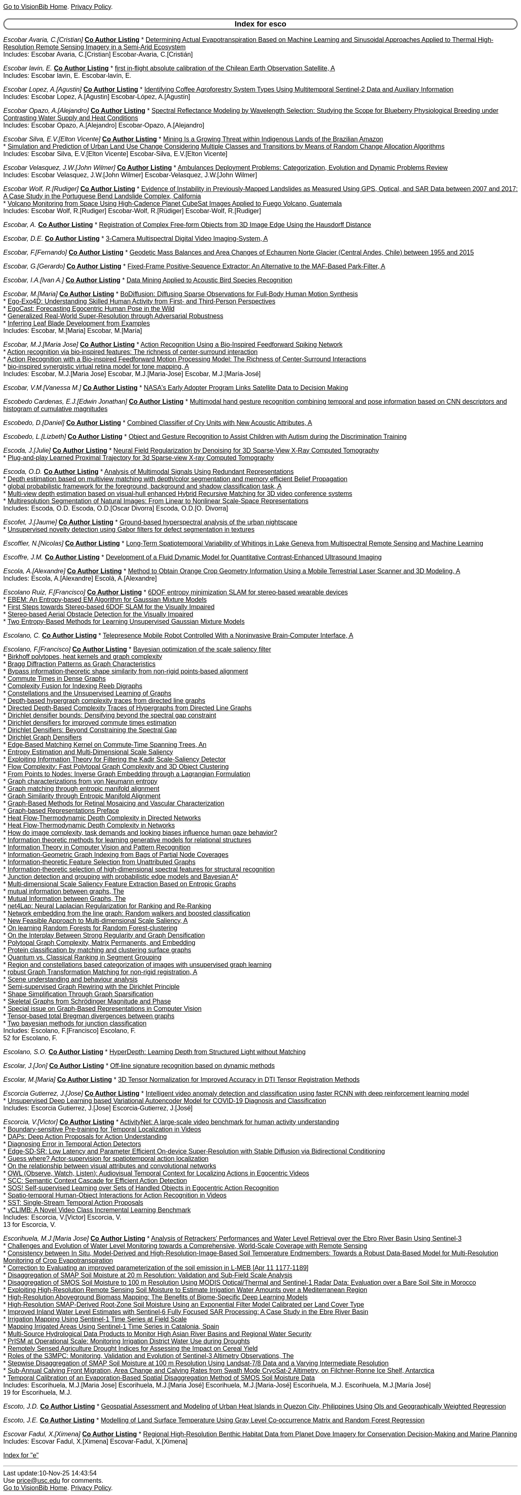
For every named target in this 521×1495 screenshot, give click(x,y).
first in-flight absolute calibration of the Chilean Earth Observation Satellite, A (225, 68)
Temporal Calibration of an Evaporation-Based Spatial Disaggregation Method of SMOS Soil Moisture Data (161, 1377)
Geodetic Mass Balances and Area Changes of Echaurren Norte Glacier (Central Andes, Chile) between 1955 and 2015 (301, 252)
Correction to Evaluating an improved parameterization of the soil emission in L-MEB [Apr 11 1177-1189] (158, 1267)
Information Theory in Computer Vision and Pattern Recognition (99, 847)
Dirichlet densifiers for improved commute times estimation (92, 722)
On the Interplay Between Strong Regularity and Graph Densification (106, 935)
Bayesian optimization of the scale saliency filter (202, 649)
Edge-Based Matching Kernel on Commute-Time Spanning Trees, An (107, 744)
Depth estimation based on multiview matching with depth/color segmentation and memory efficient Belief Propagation (178, 479)
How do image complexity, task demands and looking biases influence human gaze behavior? (142, 832)
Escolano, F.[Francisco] (36, 649)
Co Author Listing (112, 39)
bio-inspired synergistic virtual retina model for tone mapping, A (98, 366)
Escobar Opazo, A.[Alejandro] (46, 110)
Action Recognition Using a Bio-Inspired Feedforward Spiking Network (241, 344)
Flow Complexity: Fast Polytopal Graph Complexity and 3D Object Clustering (118, 766)
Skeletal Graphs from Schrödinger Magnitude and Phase (89, 1001)
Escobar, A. (19, 224)
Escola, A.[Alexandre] (34, 571)
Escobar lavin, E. (27, 68)
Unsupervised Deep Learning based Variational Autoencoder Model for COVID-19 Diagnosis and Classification (167, 1100)
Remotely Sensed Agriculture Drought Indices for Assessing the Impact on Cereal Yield (133, 1348)
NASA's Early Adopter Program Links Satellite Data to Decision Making (246, 387)
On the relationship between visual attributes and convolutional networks (112, 1166)
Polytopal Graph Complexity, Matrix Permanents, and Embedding (101, 942)
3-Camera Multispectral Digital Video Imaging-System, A (187, 238)
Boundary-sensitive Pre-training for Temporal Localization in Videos (104, 1129)
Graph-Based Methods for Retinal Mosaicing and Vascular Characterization (116, 803)
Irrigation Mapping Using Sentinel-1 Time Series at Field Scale (97, 1319)
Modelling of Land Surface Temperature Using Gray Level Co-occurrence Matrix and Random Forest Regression (263, 1420)
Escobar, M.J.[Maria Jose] (40, 344)
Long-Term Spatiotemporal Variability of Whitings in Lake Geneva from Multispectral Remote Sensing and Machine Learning (304, 543)
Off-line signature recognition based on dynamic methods (192, 1065)
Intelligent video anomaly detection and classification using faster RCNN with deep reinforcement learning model (307, 1093)
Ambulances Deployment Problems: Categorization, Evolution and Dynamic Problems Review (312, 167)
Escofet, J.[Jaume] (30, 522)
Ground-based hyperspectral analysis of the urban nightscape (209, 522)
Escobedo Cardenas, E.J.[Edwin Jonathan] (65, 401)
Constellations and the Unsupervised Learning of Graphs (89, 693)
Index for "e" (21, 1455)
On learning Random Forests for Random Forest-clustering (92, 928)
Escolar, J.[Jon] (25, 1065)
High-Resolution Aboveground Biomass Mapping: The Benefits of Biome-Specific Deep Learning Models (158, 1297)
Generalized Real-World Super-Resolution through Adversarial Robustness (115, 316)
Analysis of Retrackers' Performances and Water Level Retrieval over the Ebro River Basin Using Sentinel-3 (306, 1238)
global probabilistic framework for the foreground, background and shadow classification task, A (145, 486)
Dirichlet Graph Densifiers (45, 737)
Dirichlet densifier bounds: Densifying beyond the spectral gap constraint (112, 715)
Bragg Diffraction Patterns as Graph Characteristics (81, 664)
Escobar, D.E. (23, 238)
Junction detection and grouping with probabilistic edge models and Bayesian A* (123, 876)
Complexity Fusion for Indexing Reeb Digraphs (75, 686)
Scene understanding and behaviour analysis (73, 979)
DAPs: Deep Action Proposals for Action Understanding (87, 1136)
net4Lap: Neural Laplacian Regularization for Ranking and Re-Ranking (109, 906)
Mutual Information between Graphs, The (67, 898)
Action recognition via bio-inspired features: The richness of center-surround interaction (132, 351)
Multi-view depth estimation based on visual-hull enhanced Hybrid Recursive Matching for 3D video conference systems (180, 493)
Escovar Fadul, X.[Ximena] (41, 1434)
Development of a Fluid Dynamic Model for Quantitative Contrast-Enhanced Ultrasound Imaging (244, 557)
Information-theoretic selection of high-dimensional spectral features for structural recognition (141, 869)
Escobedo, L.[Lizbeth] (34, 436)
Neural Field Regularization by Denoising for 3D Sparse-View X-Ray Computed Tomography (246, 450)
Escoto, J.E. (20, 1420)
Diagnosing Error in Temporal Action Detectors (74, 1144)
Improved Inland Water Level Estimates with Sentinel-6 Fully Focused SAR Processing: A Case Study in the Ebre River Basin (188, 1311)
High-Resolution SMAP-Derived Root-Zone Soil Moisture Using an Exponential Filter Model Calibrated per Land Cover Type (186, 1304)
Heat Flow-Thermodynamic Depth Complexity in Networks (91, 825)
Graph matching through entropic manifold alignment (84, 788)
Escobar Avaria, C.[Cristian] (43, 39)
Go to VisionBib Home (35, 6)
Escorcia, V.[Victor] (30, 1121)
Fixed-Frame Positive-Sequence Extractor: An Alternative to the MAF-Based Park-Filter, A (256, 266)
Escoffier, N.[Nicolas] (33, 543)
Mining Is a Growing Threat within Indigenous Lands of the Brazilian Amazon (273, 139)
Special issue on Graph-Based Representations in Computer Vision (104, 1008)
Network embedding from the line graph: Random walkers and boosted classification (129, 913)
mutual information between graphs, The (66, 891)
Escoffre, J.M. (23, 557)
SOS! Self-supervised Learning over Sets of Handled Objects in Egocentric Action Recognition (143, 1188)
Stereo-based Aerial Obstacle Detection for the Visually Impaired (100, 614)
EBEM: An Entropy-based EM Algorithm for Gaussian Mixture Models (107, 599)
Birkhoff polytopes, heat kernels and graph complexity (85, 656)
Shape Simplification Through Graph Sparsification (80, 994)
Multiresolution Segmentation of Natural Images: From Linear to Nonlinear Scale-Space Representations (158, 501)
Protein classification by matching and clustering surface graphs (99, 950)
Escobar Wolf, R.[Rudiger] (41, 188)
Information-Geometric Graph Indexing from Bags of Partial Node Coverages (118, 854)
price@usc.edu (38, 1480)
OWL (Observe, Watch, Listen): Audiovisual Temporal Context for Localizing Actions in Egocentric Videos (158, 1173)
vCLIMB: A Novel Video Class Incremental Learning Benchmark (99, 1210)
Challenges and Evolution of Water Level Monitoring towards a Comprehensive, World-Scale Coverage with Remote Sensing (187, 1245)
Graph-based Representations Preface (63, 810)
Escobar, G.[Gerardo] (34, 266)
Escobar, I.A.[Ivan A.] (33, 280)
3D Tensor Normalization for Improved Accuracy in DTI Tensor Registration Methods (238, 1079)
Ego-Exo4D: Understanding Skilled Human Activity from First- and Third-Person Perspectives (142, 301)
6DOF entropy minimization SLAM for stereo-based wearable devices (248, 592)
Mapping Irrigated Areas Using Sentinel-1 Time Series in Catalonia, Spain (113, 1326)
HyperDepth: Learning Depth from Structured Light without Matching (207, 1051)
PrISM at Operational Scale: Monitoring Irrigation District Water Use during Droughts (129, 1341)
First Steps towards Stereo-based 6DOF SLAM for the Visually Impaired (111, 606)
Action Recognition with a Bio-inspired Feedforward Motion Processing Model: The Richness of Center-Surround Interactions (186, 359)
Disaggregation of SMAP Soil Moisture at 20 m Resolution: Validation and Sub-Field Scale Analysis (150, 1275)
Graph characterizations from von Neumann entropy (83, 781)
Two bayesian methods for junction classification (77, 1023)
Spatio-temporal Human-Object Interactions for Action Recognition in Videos (117, 1195)
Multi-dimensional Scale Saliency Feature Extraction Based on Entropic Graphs (122, 884)
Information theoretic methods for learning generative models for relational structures (130, 840)
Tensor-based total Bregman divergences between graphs (90, 1016)
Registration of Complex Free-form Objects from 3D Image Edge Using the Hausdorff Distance (235, 224)
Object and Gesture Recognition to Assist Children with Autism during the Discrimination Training (268, 436)
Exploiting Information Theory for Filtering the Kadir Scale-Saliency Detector (117, 759)
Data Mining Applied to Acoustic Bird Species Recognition (209, 280)
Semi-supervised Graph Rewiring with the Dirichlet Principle (94, 986)
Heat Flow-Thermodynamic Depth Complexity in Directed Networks (104, 818)
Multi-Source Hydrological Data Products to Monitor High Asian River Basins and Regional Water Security (159, 1333)
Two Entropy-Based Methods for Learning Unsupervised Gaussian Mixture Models (126, 621)
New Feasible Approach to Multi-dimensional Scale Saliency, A (98, 920)
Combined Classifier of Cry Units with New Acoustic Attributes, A (219, 422)
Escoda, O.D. (22, 471)
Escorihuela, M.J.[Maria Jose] (46, 1238)
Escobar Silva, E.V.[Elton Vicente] (52, 139)
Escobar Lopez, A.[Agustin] (42, 89)
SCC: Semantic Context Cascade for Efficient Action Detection (97, 1180)
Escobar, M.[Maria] (30, 294)
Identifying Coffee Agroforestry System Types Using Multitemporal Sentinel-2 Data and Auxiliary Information (298, 89)
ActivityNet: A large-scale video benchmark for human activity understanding (229, 1121)
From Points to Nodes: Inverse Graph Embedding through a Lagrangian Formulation (129, 774)
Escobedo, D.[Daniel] (33, 422)
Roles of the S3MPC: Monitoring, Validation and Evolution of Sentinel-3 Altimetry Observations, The (151, 1355)
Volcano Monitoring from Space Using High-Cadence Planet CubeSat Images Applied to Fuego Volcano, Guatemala (175, 203)
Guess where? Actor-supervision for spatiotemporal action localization (108, 1158)
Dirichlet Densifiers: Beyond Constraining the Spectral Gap (92, 730)
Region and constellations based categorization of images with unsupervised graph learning (139, 964)
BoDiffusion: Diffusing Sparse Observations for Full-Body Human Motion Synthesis (239, 294)
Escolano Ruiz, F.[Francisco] (44, 592)
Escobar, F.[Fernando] (35, 252)
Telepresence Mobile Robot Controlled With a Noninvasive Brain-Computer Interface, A (228, 635)
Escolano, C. (21, 635)
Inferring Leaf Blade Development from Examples (79, 323)
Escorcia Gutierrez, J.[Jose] (43, 1093)
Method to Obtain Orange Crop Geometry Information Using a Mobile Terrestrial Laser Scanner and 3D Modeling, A (294, 571)
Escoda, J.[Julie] (27, 450)
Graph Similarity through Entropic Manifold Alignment (84, 796)
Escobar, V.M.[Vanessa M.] (42, 387)
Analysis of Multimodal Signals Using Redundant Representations (198, 471)
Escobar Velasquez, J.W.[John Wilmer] (59, 167)
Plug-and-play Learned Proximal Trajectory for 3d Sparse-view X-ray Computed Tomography (141, 457)
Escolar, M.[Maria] (29, 1079)
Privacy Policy (91, 6)
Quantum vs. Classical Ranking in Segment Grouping (85, 957)
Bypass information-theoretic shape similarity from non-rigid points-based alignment (128, 671)
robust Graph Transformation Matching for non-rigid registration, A (102, 972)
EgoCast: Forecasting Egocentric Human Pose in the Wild (91, 308)
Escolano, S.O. (25, 1051)
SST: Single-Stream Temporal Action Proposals (75, 1202)
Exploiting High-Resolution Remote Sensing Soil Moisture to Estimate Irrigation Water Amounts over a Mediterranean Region (187, 1289)
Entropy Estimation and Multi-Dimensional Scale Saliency (90, 752)
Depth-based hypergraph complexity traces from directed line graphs (107, 700)
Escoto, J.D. (20, 1406)
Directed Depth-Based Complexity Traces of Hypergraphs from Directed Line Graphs (130, 708)
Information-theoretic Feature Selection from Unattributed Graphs (102, 862)
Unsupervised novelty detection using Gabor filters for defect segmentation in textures (131, 529)
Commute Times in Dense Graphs (57, 678)
